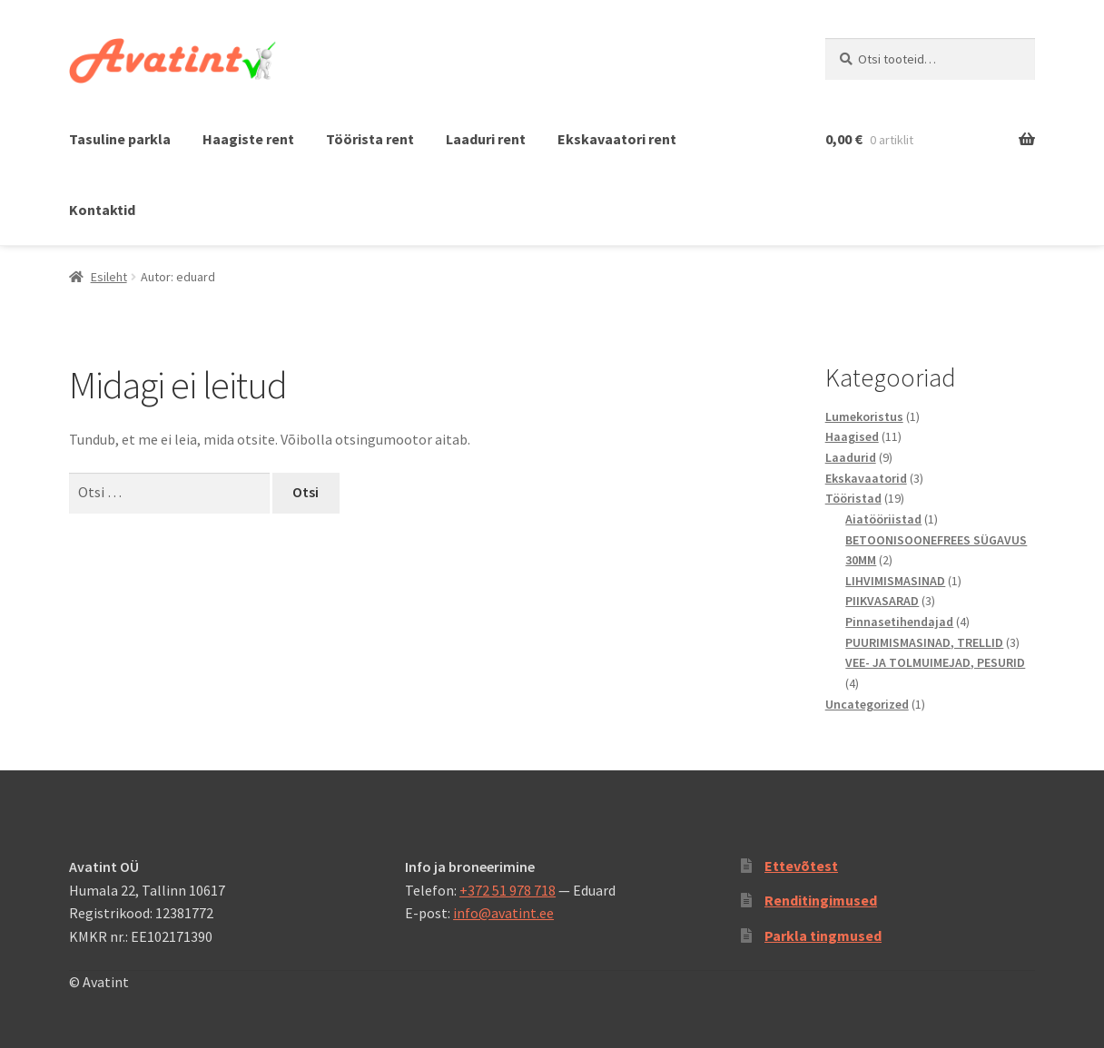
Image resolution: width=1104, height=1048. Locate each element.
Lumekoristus (864, 416)
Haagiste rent (248, 139)
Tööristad (853, 498)
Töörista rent (370, 139)
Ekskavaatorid (866, 478)
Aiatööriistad (883, 519)
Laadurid (850, 457)
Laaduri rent (486, 139)
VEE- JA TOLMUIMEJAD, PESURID (935, 662)
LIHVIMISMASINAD (895, 581)
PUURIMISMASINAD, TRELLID (924, 642)
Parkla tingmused (823, 935)
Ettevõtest (801, 866)
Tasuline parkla (120, 139)
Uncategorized (867, 704)
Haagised (852, 436)
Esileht (109, 277)
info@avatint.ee (503, 913)
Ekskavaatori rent (616, 139)
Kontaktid (102, 210)
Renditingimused (820, 900)
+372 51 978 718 (507, 890)
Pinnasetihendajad (899, 621)
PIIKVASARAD (882, 601)
